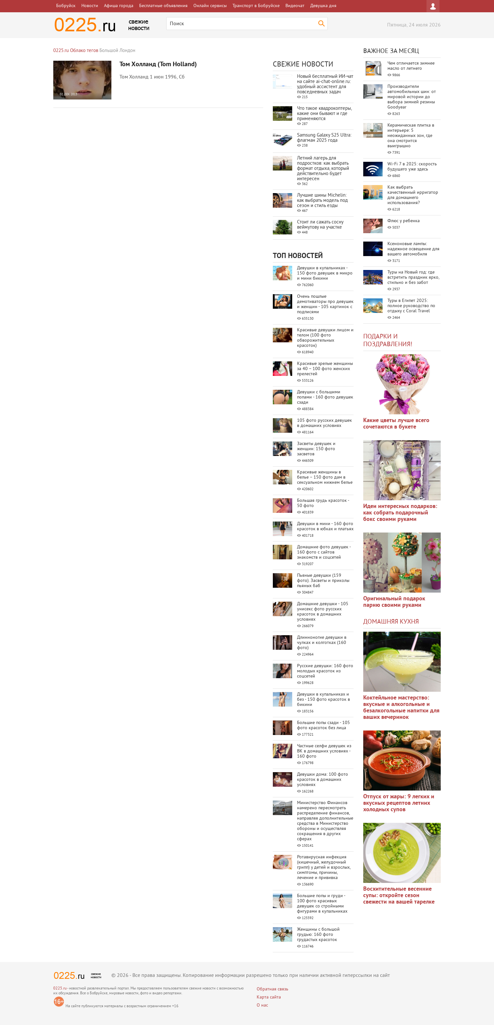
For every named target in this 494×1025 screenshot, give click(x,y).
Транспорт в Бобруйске (256, 6)
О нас (262, 1005)
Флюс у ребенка (403, 221)
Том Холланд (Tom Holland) (158, 64)
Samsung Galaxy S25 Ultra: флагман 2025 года (324, 138)
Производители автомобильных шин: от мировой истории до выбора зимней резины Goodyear (411, 97)
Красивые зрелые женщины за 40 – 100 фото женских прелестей (325, 369)
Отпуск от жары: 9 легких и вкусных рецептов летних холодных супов (398, 803)
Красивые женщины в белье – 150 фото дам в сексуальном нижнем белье (325, 477)
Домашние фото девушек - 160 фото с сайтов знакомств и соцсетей (324, 552)
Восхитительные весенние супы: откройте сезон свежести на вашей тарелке (399, 895)
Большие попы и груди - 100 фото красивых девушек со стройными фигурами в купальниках (322, 903)
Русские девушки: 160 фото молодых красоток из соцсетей (325, 671)
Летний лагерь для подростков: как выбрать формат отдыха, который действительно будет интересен (323, 168)
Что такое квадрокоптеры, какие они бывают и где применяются (324, 114)
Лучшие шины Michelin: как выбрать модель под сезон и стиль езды (322, 200)
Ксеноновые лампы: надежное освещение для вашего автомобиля (413, 249)
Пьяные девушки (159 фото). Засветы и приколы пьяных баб (323, 581)
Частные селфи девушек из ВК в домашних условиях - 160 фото (324, 751)
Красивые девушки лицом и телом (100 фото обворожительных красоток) (325, 337)
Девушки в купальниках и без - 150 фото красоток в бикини (323, 700)
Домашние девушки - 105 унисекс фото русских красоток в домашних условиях (322, 611)
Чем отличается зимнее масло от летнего (411, 66)
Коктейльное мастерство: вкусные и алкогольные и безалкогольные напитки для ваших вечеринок (401, 707)
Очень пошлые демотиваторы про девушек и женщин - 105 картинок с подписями (325, 304)
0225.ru (60, 988)
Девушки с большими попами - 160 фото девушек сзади (325, 397)
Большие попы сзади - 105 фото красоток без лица (323, 725)
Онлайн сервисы (210, 6)
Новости (89, 6)
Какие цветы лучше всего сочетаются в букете (396, 424)
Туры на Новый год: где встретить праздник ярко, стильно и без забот (413, 277)
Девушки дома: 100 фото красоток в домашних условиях (322, 780)
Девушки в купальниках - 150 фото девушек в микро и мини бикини (325, 273)
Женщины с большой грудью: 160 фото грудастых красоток (318, 935)
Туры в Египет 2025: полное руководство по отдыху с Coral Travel (411, 306)
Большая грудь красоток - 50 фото (323, 503)
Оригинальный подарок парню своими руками (394, 602)
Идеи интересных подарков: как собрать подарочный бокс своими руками (400, 513)
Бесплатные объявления (163, 6)
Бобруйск (66, 6)
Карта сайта (269, 997)
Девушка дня (323, 6)
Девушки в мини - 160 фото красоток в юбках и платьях (325, 526)
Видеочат (294, 6)
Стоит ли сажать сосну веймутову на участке (320, 225)
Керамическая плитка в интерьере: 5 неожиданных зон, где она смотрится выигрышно (410, 136)
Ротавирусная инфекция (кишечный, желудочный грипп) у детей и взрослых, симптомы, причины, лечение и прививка (323, 867)
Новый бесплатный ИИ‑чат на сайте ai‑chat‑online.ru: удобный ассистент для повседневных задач (325, 84)
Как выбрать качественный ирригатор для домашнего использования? (412, 195)
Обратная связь (272, 989)
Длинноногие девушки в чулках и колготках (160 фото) (321, 643)
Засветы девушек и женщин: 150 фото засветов (316, 449)
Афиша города (118, 6)
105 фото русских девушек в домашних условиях (324, 423)
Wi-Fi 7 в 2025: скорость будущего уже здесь (412, 166)
